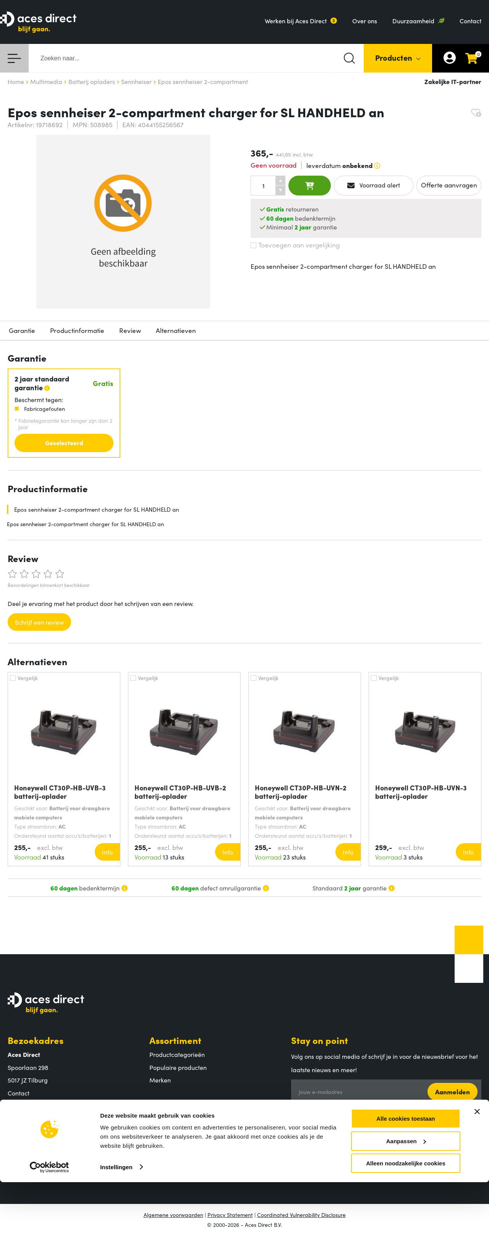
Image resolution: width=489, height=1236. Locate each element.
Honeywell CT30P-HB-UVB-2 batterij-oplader (180, 792)
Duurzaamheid (413, 20)
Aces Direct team (31, 1139)
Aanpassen (406, 1195)
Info (107, 852)
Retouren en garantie (179, 1151)
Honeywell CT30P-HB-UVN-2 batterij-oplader (301, 792)
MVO (15, 1151)
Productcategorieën (177, 1054)
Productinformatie (77, 330)
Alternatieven (176, 330)
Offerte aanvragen (449, 184)
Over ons (364, 20)
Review (130, 330)
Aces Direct (32, 1111)
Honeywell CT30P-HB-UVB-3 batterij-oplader (60, 792)
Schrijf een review (39, 622)
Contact (470, 20)
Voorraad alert (373, 185)
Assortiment (175, 1040)
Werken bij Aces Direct (296, 20)
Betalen (160, 1126)
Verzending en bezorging (184, 1139)
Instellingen (116, 1220)
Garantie (22, 330)
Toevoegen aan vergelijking (295, 244)
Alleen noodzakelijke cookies (405, 1217)
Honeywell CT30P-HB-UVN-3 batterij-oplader (421, 792)
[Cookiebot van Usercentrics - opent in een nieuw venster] (49, 1221)
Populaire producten (178, 1067)
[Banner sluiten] (477, 1165)
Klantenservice (181, 1111)
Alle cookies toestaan (405, 1172)
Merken (160, 1080)
